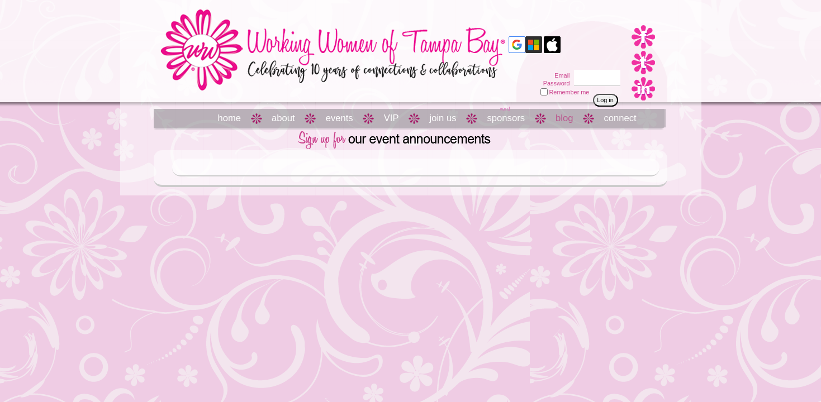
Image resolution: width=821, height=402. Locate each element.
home (229, 118)
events (339, 118)
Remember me (569, 92)
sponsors (506, 118)
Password (554, 83)
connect (620, 118)
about (283, 118)
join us (442, 118)
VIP (391, 118)
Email (560, 75)
